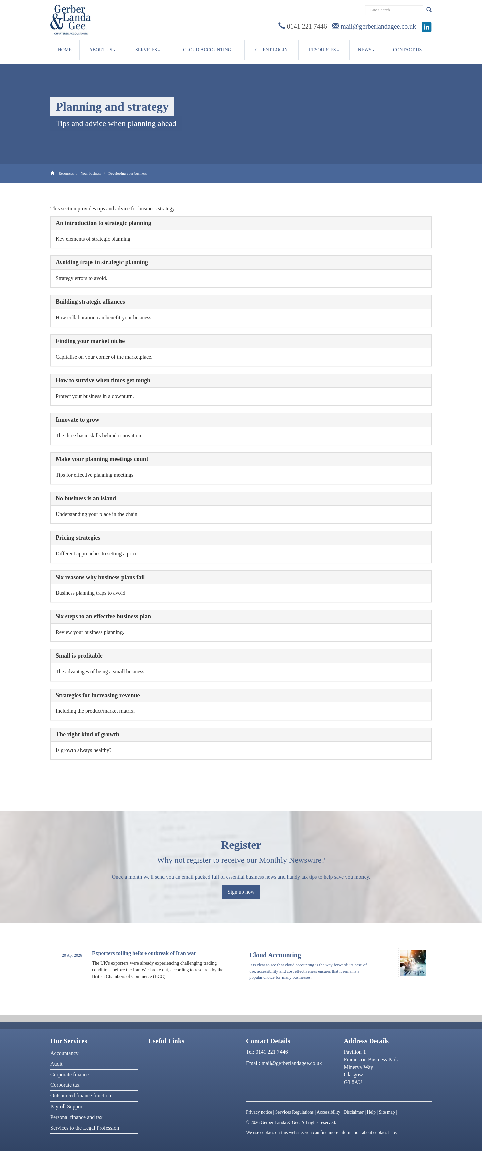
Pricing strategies (78, 537)
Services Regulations (294, 1112)
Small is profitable (79, 655)
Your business (91, 173)
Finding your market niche (90, 341)
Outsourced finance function (80, 1095)
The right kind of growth (87, 734)
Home (65, 50)
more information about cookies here (362, 1132)
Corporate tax (65, 1085)
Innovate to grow (77, 419)
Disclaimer (353, 1112)
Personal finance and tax (76, 1117)
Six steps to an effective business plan (103, 616)
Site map (387, 1112)
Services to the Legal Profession (84, 1128)
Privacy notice (259, 1112)
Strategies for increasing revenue (98, 695)
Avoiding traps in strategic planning (102, 262)
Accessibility (328, 1112)
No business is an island (86, 498)
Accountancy (64, 1053)
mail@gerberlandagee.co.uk (378, 26)
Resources (324, 50)
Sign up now (241, 892)
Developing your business (127, 173)
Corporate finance (69, 1074)
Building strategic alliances (90, 301)
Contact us (407, 50)
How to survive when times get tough (103, 380)
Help (371, 1112)
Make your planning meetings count (102, 459)
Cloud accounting (207, 50)
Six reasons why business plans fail (100, 577)
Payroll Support (67, 1106)
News (366, 50)
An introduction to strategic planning (103, 223)
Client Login (271, 50)
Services (147, 50)
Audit (56, 1064)
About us (102, 50)
